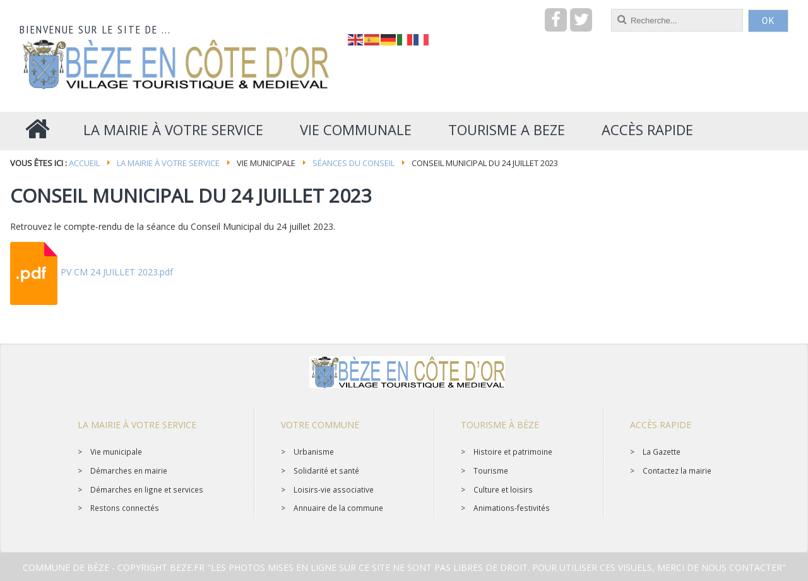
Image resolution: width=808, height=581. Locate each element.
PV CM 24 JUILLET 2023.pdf (117, 272)
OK (768, 21)
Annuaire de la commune (338, 508)
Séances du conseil (353, 163)
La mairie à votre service (168, 163)
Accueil (84, 163)
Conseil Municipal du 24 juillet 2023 (191, 195)
